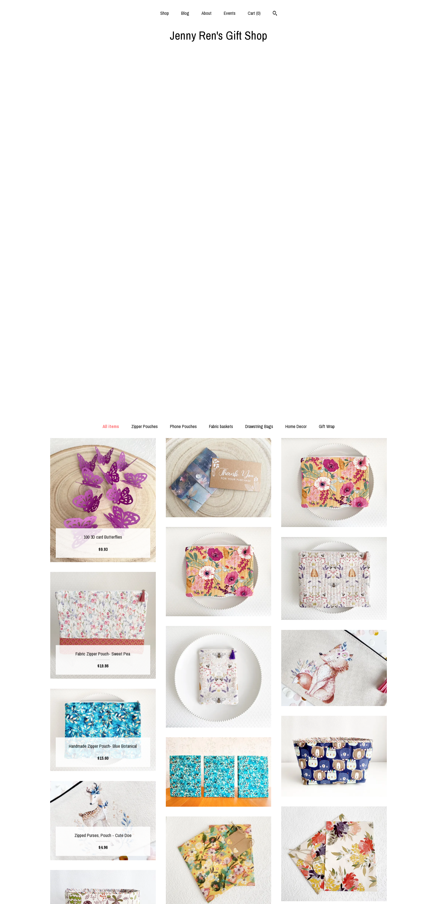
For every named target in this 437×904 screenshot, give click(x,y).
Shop (164, 13)
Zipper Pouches (144, 71)
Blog (185, 13)
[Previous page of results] (190, 794)
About (206, 13)
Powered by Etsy (334, 865)
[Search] (275, 14)
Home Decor (296, 71)
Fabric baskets (221, 71)
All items (111, 71)
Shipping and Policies (103, 883)
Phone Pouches (183, 71)
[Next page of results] (247, 794)
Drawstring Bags (259, 71)
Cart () (254, 13)
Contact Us (103, 892)
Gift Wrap (327, 71)
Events (230, 13)
